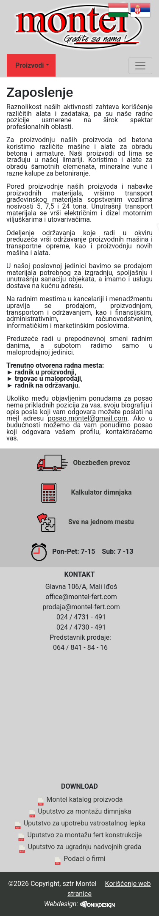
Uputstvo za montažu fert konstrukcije (84, 835)
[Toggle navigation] (140, 65)
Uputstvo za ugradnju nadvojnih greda (84, 847)
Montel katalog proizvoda (85, 799)
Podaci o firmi (84, 859)
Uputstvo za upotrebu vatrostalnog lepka (84, 823)
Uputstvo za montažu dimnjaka (84, 811)
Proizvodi (29, 65)
